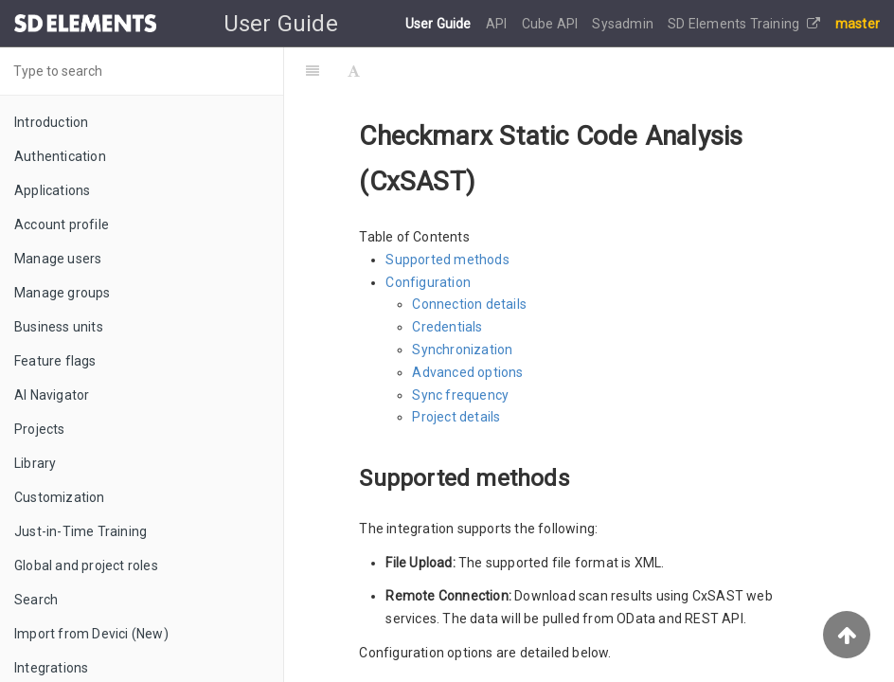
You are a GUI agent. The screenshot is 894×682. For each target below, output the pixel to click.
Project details (456, 416)
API (498, 23)
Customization (59, 497)
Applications (52, 190)
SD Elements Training (744, 23)
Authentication (60, 156)
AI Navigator (51, 395)
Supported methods (447, 259)
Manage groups (62, 292)
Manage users (57, 258)
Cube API (551, 23)
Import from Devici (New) (91, 633)
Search (36, 599)
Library (35, 463)
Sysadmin (624, 23)
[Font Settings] (353, 71)
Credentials (447, 326)
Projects (39, 429)
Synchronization (462, 349)
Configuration (428, 282)
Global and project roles (86, 565)
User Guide (439, 23)
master (857, 23)
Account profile (61, 224)
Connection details (469, 304)
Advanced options (467, 372)
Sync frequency (460, 395)
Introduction (51, 122)
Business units (58, 326)
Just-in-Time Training (80, 531)
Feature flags (55, 360)
